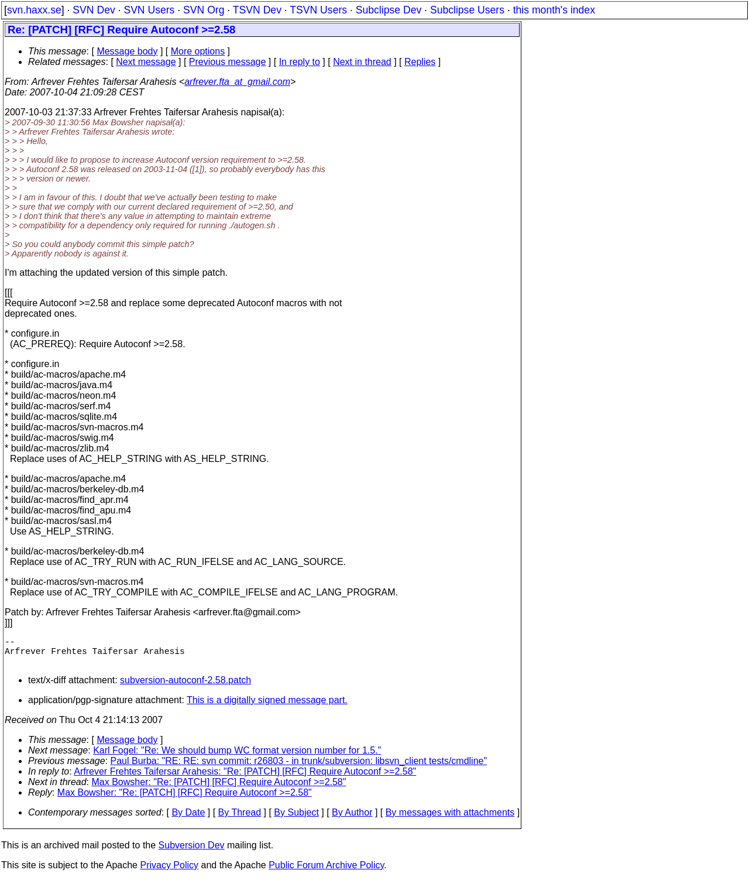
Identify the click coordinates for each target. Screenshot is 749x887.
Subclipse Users (467, 10)
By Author (352, 819)
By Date (188, 819)
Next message (146, 62)
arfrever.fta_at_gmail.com (237, 82)
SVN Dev (94, 10)
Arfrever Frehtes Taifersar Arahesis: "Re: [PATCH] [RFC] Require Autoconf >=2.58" (245, 778)
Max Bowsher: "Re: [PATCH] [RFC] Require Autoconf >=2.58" (219, 789)
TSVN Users (318, 10)
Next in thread (362, 62)
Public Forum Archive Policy (326, 872)
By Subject (296, 819)
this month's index (554, 10)
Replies (419, 62)
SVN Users (148, 10)
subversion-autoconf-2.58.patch (185, 687)
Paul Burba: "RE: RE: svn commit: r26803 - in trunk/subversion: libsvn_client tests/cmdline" (299, 768)
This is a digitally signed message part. (267, 707)
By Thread (240, 819)
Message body (127, 51)
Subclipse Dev (388, 10)
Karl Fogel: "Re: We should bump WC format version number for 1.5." (237, 757)
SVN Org (203, 10)
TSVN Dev (257, 10)
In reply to (299, 62)
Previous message (227, 62)
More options (198, 51)
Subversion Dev (192, 852)
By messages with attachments (450, 819)
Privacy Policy (169, 872)
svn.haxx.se (34, 10)
